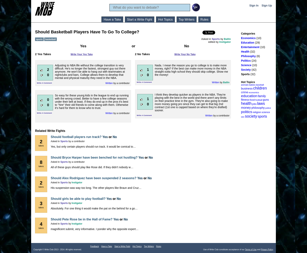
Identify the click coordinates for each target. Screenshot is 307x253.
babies (252, 85)
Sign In (254, 5)
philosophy (258, 107)
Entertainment (250, 47)
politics (246, 112)
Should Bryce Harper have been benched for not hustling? (94, 157)
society (251, 116)
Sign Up (267, 5)
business (247, 88)
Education (247, 42)
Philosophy (248, 56)
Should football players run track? (76, 137)
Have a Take (112, 19)
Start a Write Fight (139, 19)
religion (257, 112)
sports (262, 116)
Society (246, 69)
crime (244, 92)
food (252, 99)
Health (245, 51)
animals (244, 85)
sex (242, 117)
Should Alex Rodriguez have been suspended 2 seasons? (93, 178)
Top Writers (187, 19)
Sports (245, 74)
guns (266, 99)
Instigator (225, 41)
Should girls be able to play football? (78, 198)
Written (109, 83)
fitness (245, 99)
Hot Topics (165, 19)
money (246, 108)
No (115, 137)
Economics (248, 38)
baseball (260, 85)
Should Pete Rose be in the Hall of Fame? (82, 219)
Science (246, 65)
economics (254, 92)
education (249, 96)
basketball (50, 39)
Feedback (94, 246)
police (268, 108)
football (258, 100)
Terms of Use (251, 249)
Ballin (227, 38)
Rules (204, 19)
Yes (105, 137)
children (260, 88)
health (246, 103)
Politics (246, 60)
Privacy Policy (267, 249)
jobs (254, 104)
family (262, 96)
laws (261, 103)
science (266, 112)
